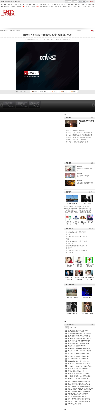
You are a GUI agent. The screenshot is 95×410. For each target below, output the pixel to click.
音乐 (27, 4)
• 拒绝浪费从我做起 (85, 212)
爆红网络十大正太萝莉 (90, 278)
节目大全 (19, 6)
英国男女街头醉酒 (87, 314)
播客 (79, 6)
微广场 (77, 206)
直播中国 (26, 6)
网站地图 (17, 1)
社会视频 (16, 30)
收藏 (73, 91)
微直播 (71, 206)
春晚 (19, 4)
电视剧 (60, 6)
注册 (84, 1)
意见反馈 (43, 91)
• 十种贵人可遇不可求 (71, 210)
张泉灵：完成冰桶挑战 (79, 278)
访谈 (86, 4)
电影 (56, 6)
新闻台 (11, 30)
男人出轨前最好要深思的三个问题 (76, 236)
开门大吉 (90, 222)
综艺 (16, 4)
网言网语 (79, 166)
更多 (92, 117)
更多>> (91, 192)
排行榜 (34, 91)
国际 (71, 327)
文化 (37, 4)
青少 (34, 4)
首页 (2, 4)
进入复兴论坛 (51, 39)
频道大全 (6, 6)
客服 (87, 1)
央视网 (2, 1)
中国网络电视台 (9, 1)
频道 (89, 6)
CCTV (84, 6)
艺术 (41, 4)
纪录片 (65, 6)
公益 (44, 4)
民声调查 (79, 173)
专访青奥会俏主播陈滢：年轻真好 (76, 250)
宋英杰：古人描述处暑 (69, 278)
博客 (79, 4)
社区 (72, 4)
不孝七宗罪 (87, 203)
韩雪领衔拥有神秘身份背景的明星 (76, 241)
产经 (48, 4)
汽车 (51, 4)
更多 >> (91, 228)
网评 (75, 327)
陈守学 (68, 234)
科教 (30, 4)
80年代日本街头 (72, 314)
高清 (52, 6)
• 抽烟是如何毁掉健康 (84, 210)
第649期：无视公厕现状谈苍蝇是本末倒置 (79, 133)
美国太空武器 (87, 297)
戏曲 (23, 4)
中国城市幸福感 (72, 203)
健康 (58, 4)
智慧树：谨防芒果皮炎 (90, 265)
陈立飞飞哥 (69, 243)
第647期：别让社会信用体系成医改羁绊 (78, 137)
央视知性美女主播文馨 (79, 265)
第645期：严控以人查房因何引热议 (77, 142)
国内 (66, 327)
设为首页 (92, 1)
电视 (2, 6)
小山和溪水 (69, 252)
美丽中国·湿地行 (69, 223)
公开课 (74, 6)
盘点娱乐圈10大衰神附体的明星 (76, 232)
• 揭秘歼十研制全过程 (84, 208)
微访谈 (66, 206)
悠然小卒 (69, 248)
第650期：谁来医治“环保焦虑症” (76, 130)
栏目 (93, 6)
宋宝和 (68, 239)
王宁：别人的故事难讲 (69, 265)
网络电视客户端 (44, 6)
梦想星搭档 (76, 223)
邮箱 (89, 4)
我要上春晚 (83, 223)
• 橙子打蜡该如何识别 (70, 208)
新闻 (5, 4)
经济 (9, 4)
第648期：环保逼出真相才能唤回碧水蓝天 (79, 135)
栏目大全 (13, 6)
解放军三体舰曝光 (72, 297)
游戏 (93, 4)
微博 (76, 4)
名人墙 (82, 206)
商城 (69, 4)
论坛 (83, 4)
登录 (80, 1)
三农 (65, 4)
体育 (12, 4)
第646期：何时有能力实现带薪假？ (77, 139)
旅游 (55, 4)
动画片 (70, 6)
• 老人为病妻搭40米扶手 (71, 212)
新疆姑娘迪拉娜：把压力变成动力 (76, 246)
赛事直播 (32, 6)
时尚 (62, 4)
